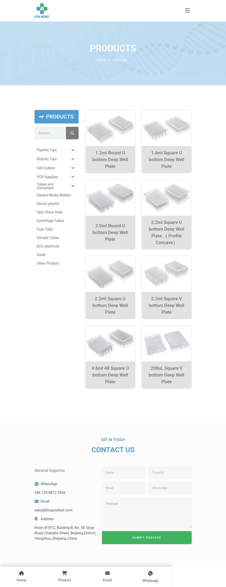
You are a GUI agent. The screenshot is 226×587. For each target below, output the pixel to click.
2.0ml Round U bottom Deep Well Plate (110, 232)
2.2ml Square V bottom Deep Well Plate (166, 305)
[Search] (72, 133)
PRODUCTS (60, 117)
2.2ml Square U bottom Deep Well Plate (110, 305)
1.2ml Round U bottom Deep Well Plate (110, 159)
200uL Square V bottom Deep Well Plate (166, 375)
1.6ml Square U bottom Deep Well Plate (166, 159)
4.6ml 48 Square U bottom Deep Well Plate (110, 375)
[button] (188, 11)
